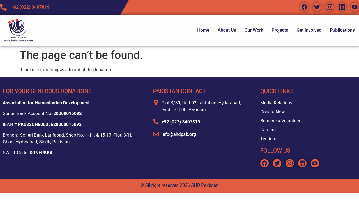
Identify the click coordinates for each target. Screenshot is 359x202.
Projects (279, 30)
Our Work (254, 30)
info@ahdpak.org (179, 134)
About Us (227, 30)
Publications (342, 30)
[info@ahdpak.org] (156, 134)
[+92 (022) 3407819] (156, 121)
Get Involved (309, 30)
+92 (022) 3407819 (181, 122)
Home (203, 30)
